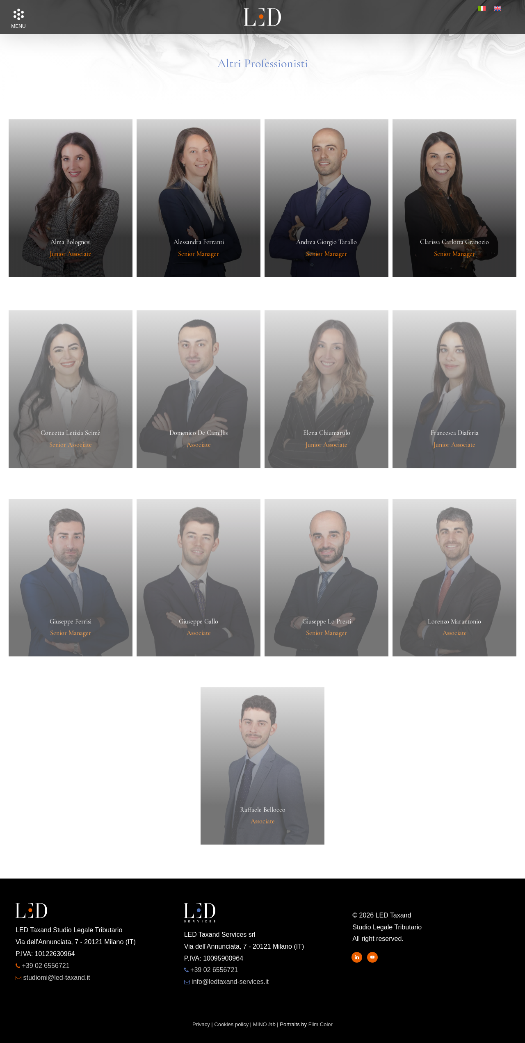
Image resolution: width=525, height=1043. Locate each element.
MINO (264, 1024)
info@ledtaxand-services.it (230, 981)
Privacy (201, 1024)
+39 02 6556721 (45, 965)
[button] (18, 14)
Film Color (320, 1024)
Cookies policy (231, 1024)
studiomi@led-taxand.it (56, 977)
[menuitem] (482, 8)
